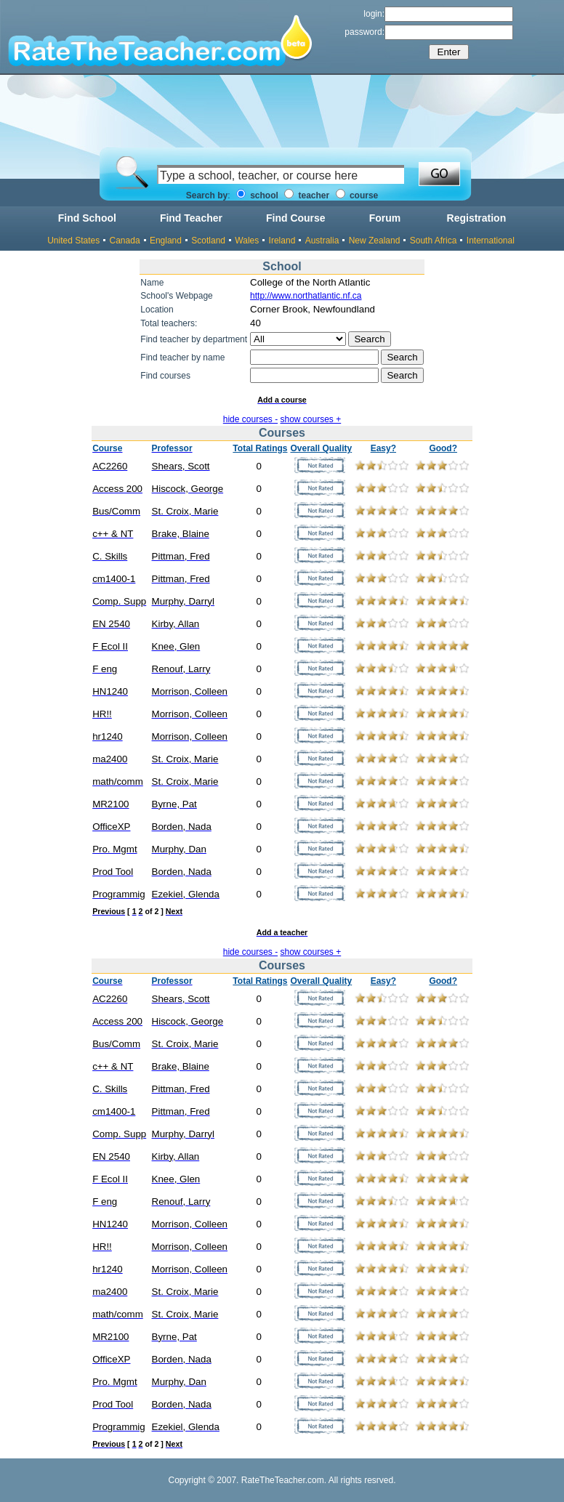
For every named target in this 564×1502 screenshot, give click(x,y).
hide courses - (250, 419)
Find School (87, 218)
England (166, 240)
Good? (443, 448)
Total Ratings (260, 448)
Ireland (282, 240)
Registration (477, 218)
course (357, 195)
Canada (125, 240)
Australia (322, 240)
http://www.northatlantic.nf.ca (305, 296)
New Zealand (374, 240)
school (257, 195)
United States (73, 240)
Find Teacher (191, 218)
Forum (385, 218)
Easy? (383, 448)
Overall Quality (321, 448)
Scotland (208, 240)
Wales (247, 240)
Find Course (296, 218)
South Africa (433, 240)
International (491, 240)
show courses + (311, 419)
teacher (306, 195)
